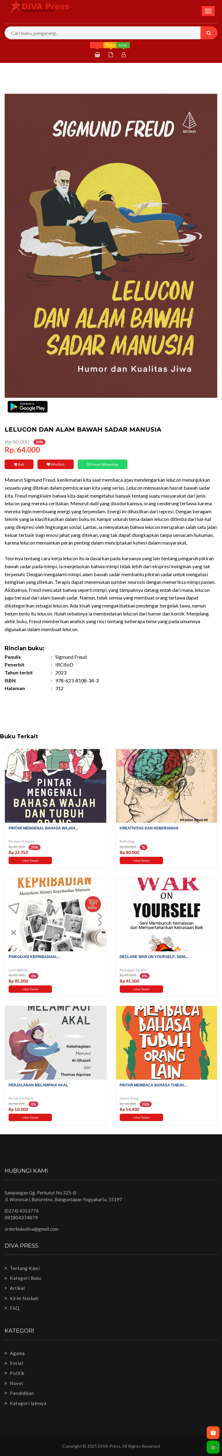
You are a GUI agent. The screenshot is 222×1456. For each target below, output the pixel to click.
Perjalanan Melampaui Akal (38, 1085)
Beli (19, 464)
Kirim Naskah (21, 1298)
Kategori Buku (23, 1278)
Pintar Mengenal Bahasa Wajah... (43, 828)
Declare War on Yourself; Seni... (154, 957)
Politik (15, 1373)
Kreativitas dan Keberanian (149, 828)
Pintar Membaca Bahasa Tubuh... (153, 1085)
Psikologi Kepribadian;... (34, 957)
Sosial (14, 1363)
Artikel (15, 1288)
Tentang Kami (22, 1268)
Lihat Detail (30, 860)
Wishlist (55, 464)
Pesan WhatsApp (102, 464)
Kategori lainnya (25, 1403)
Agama (15, 1353)
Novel (14, 1383)
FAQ (12, 1308)
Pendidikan (19, 1393)
